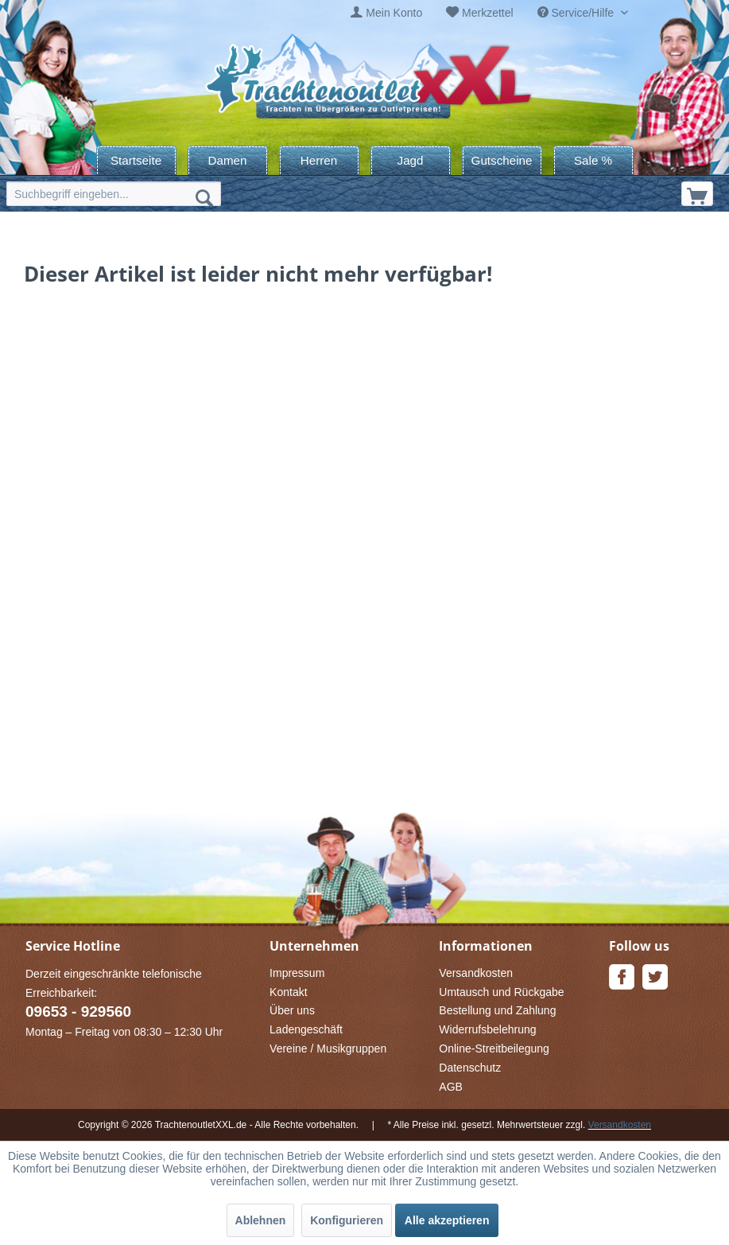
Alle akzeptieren (447, 1220)
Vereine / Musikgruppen (327, 1048)
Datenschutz (470, 1067)
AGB (451, 1086)
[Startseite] (136, 160)
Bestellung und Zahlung (497, 1010)
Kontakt (288, 992)
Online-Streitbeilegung (494, 1048)
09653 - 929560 (78, 1011)
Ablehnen (260, 1220)
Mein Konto (394, 12)
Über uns (292, 1010)
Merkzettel (488, 12)
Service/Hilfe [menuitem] (577, 12)
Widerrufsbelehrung (487, 1029)
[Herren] (319, 160)
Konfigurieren (346, 1220)
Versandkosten (476, 973)
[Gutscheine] (502, 160)
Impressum (296, 973)
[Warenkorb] (697, 193)
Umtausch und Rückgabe (501, 992)
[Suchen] (204, 197)
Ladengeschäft (306, 1029)
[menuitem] (386, 13)
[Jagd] (410, 160)
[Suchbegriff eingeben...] (113, 193)
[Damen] (227, 160)
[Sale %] (593, 160)
